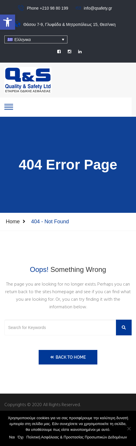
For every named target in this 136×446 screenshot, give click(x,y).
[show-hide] (8, 106)
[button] (7, 22)
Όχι (21, 437)
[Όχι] (129, 428)
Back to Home (68, 357)
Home (13, 221)
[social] (59, 51)
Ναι (12, 437)
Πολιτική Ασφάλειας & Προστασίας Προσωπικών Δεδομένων (76, 437)
